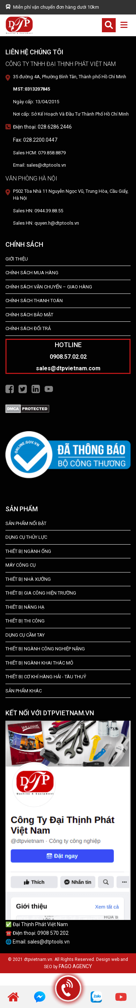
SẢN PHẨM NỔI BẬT (25, 523)
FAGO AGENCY (75, 966)
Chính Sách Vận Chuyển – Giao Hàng (48, 287)
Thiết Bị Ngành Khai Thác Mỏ (39, 663)
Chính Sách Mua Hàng (31, 272)
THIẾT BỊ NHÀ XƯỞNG (28, 579)
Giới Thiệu (16, 259)
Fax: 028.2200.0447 (35, 140)
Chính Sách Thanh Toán (34, 300)
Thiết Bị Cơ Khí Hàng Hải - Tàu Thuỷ (45, 676)
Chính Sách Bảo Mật (29, 314)
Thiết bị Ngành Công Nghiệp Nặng (45, 648)
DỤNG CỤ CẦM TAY (25, 635)
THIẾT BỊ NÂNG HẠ (24, 607)
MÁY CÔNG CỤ (20, 565)
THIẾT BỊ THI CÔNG (25, 621)
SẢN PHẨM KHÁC (23, 690)
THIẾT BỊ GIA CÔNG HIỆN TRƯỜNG (40, 593)
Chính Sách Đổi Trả (28, 328)
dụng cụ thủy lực (26, 537)
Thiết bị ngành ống (28, 551)
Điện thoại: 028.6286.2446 (42, 127)
